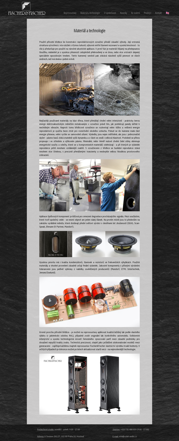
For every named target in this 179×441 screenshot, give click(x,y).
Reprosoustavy (70, 13)
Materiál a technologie (90, 13)
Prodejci (147, 13)
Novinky (123, 13)
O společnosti (110, 13)
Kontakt (158, 13)
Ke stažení (135, 13)
